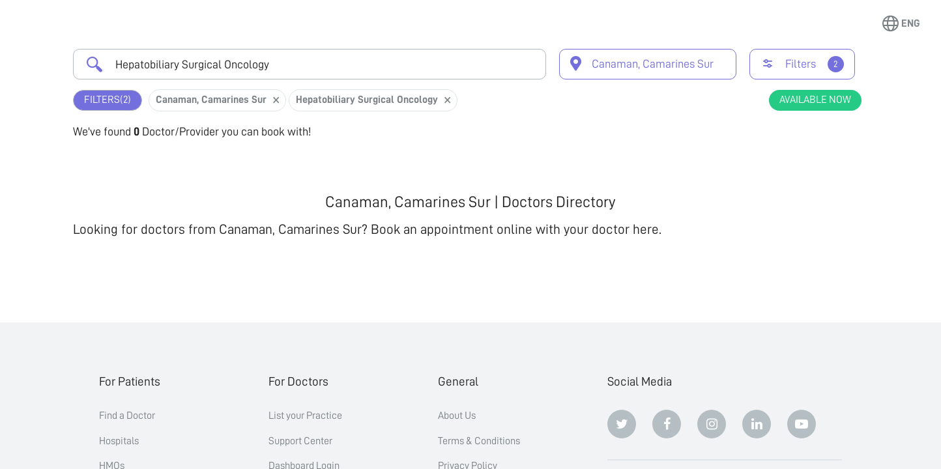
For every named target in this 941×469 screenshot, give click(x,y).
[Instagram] (711, 424)
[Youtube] (801, 424)
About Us (457, 415)
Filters (107, 100)
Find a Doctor (127, 415)
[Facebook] (666, 424)
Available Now (815, 99)
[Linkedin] (756, 424)
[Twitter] (621, 424)
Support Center (300, 441)
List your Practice (305, 415)
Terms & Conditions (479, 441)
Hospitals (119, 441)
